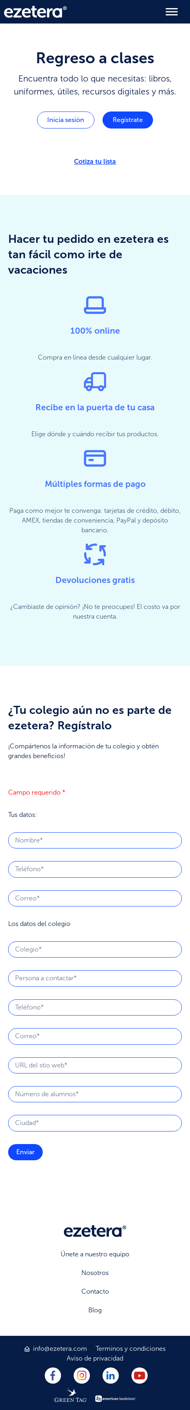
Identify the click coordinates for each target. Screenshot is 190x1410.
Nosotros (95, 1273)
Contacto (95, 1291)
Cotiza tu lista (95, 161)
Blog (95, 1310)
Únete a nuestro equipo (95, 1254)
